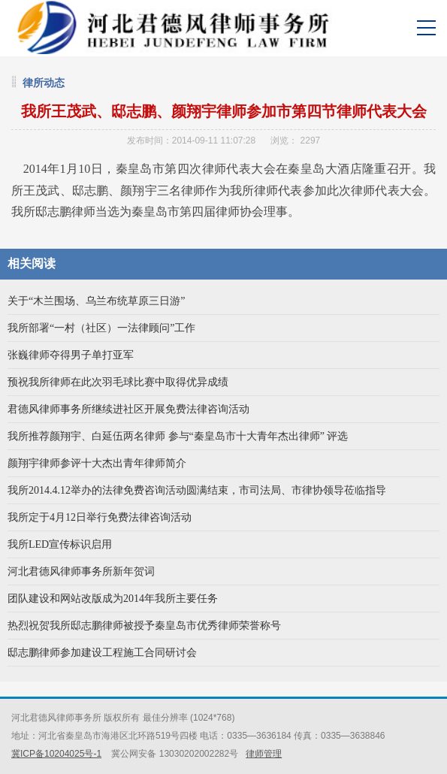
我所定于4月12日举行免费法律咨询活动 (100, 517)
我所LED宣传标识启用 (60, 544)
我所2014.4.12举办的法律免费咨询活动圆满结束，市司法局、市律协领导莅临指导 (197, 490)
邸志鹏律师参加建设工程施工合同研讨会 (102, 652)
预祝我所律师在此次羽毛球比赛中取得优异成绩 (118, 382)
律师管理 (264, 753)
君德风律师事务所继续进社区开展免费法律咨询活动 (128, 409)
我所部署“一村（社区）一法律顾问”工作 (101, 328)
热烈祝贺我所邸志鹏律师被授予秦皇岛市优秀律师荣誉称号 (144, 625)
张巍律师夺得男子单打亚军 (71, 355)
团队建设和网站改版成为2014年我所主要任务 (113, 598)
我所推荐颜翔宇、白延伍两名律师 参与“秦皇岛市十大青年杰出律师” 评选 (178, 436)
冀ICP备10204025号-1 (56, 753)
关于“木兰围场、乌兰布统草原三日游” (96, 301)
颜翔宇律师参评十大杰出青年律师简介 (97, 463)
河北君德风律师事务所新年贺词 (81, 571)
